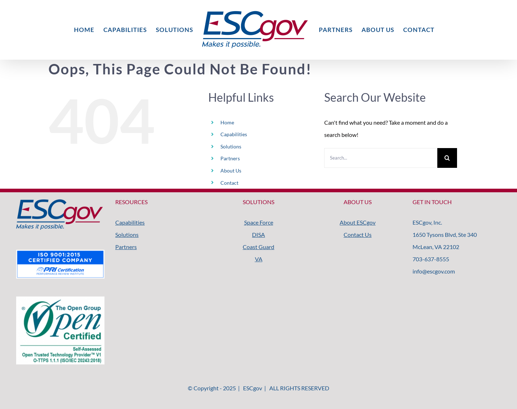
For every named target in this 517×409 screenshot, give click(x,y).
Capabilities (233, 134)
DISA (258, 234)
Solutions (230, 146)
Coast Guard (258, 246)
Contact (229, 183)
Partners (230, 158)
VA (258, 259)
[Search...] (380, 158)
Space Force (258, 222)
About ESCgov (358, 222)
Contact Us (358, 234)
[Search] (447, 158)
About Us (230, 170)
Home (227, 122)
